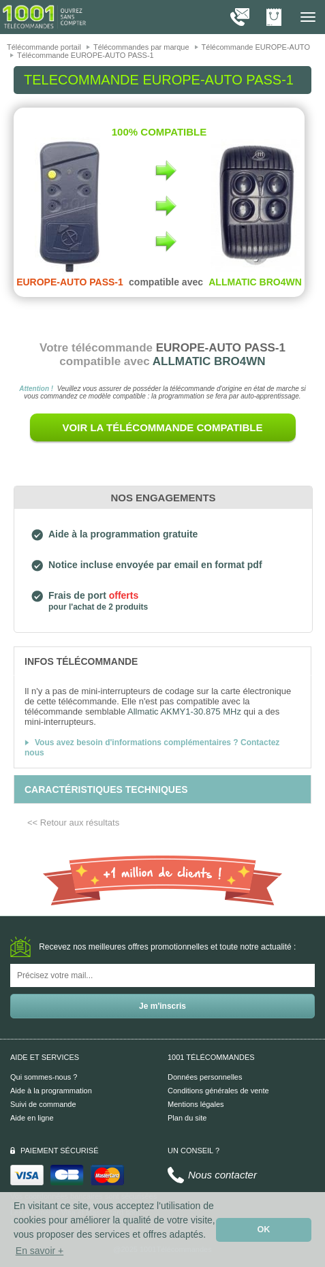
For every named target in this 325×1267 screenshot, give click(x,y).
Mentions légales (196, 1104)
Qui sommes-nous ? (43, 1077)
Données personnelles (205, 1077)
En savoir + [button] (39, 1250)
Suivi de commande (43, 1104)
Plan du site (187, 1118)
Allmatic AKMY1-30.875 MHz (184, 711)
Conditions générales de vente (218, 1090)
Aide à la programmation (51, 1090)
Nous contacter (222, 1174)
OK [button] (264, 1229)
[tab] (162, 660)
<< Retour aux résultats (73, 822)
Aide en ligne (32, 1118)
